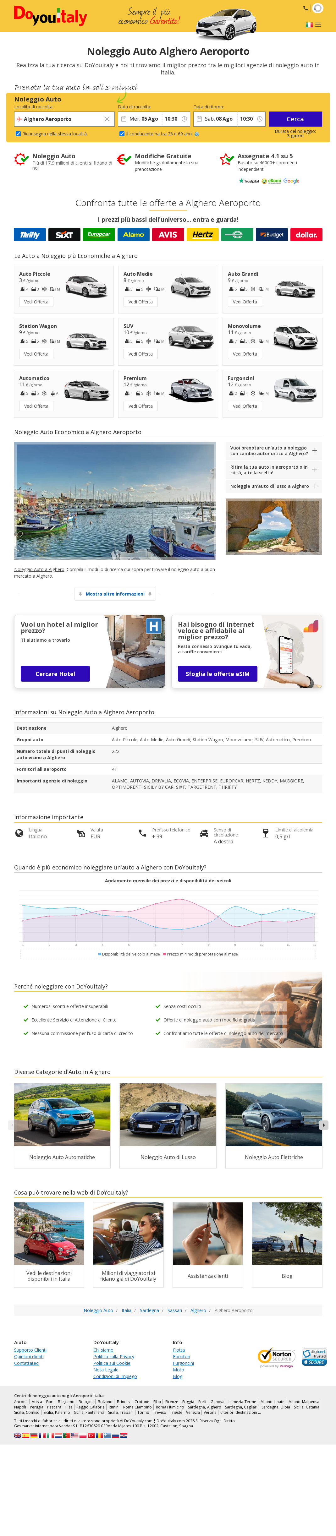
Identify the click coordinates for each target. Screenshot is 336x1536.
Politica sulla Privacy (113, 1356)
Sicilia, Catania (306, 1407)
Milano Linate (272, 1401)
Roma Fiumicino (170, 1407)
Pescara (54, 1407)
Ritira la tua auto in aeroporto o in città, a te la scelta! (269, 470)
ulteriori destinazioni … (240, 1412)
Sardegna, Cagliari (241, 1407)
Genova (217, 1401)
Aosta (37, 1401)
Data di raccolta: (134, 107)
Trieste (176, 1412)
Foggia (188, 1401)
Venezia (193, 1412)
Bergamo (66, 1401)
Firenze (171, 1401)
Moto (178, 1370)
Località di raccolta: (33, 107)
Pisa (69, 1407)
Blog (177, 1376)
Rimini (114, 1407)
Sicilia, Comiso (27, 1412)
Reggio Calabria (90, 1407)
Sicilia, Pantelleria (89, 1412)
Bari (49, 1401)
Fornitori (181, 1356)
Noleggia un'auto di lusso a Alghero (269, 486)
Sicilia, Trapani (121, 1412)
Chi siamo (103, 1350)
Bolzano (105, 1401)
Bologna (86, 1401)
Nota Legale (105, 1370)
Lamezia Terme (242, 1401)
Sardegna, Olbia (276, 1407)
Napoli (20, 1407)
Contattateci (26, 1363)
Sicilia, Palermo (56, 1412)
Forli (202, 1401)
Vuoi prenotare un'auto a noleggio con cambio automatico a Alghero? (269, 450)
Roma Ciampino (137, 1407)
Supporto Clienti (30, 1350)
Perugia (36, 1407)
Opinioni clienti (29, 1356)
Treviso (159, 1412)
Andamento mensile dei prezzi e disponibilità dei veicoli (168, 881)
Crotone (142, 1401)
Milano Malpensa (304, 1401)
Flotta (179, 1350)
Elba (157, 1401)
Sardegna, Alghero (204, 1407)
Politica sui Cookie (111, 1363)
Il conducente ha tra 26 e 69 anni (162, 134)
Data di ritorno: (208, 107)
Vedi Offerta (36, 302)
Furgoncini (183, 1363)
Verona (210, 1412)
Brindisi (123, 1401)
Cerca (295, 119)
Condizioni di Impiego (115, 1376)
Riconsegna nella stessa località (54, 134)
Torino (143, 1412)
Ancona (21, 1401)
